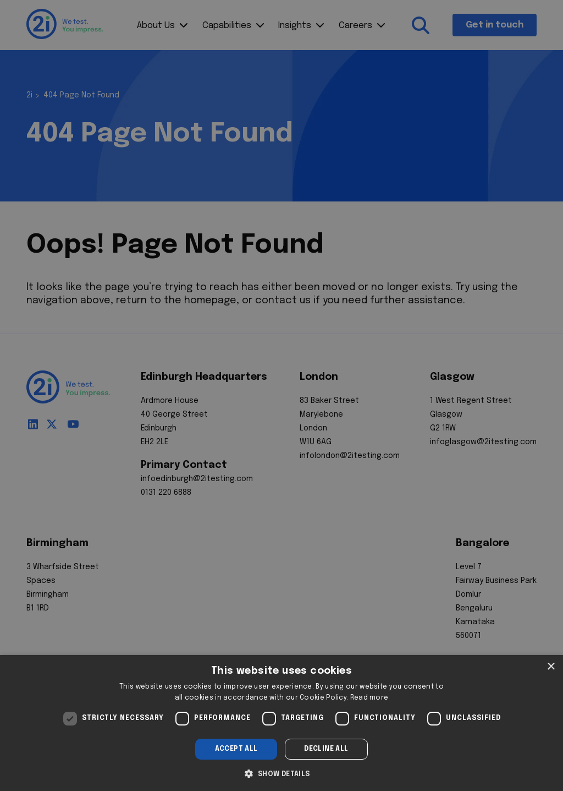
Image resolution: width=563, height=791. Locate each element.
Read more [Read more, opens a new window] (369, 698)
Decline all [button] (326, 749)
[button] (281, 773)
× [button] (551, 667)
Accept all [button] (236, 749)
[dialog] (281, 723)
